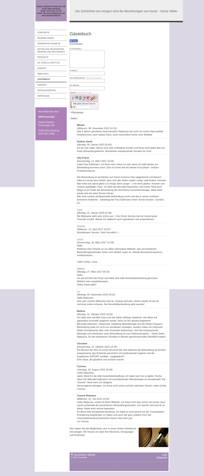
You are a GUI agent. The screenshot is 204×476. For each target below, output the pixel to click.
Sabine (81, 268)
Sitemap (91, 454)
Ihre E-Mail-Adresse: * (85, 78)
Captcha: (81, 93)
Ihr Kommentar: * (76, 49)
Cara (79, 209)
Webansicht (162, 457)
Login (164, 454)
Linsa (80, 239)
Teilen (73, 41)
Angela (81, 226)
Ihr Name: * (74, 71)
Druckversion (79, 454)
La (78, 291)
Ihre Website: (74, 85)
